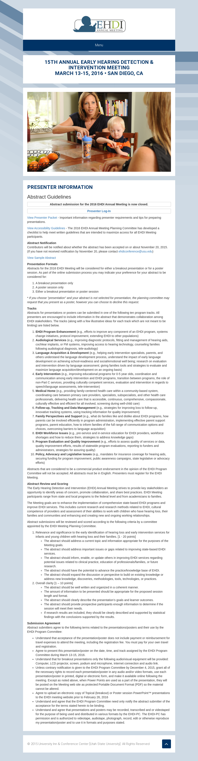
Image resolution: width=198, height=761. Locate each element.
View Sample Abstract (41, 257)
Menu (99, 45)
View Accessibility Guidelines (46, 228)
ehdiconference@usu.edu (135, 251)
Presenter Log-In (99, 211)
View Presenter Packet (42, 217)
